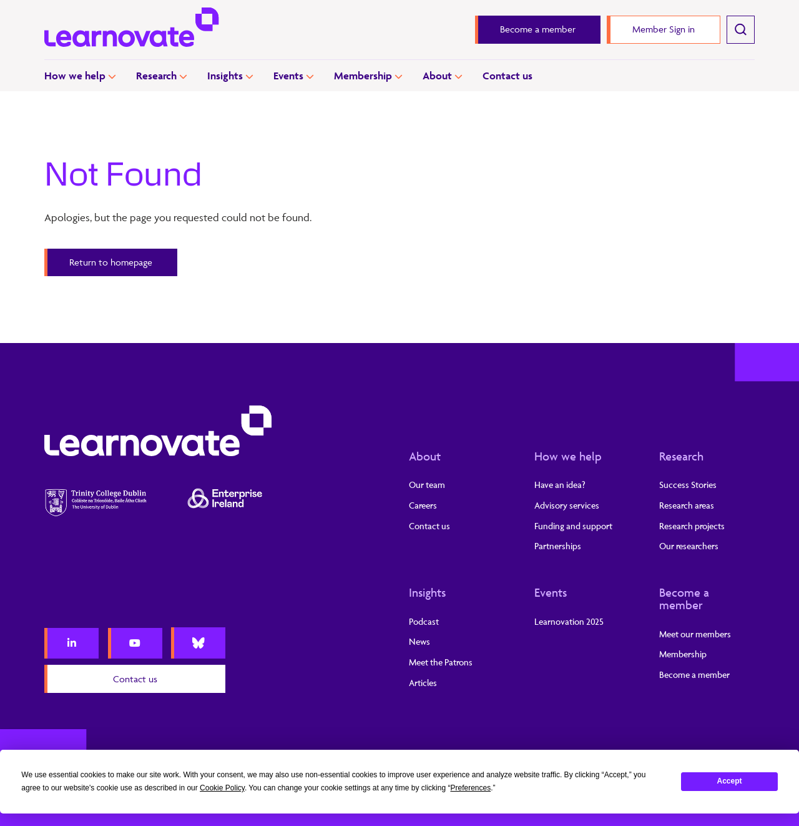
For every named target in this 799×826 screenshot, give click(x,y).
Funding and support (573, 525)
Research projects (692, 525)
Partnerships (557, 545)
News (419, 641)
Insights (225, 75)
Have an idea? (560, 484)
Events (288, 75)
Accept (729, 781)
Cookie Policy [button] (222, 788)
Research (156, 75)
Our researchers (688, 545)
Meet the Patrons (441, 662)
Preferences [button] (470, 788)
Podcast (424, 621)
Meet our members (695, 634)
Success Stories (688, 484)
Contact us (507, 75)
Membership (363, 75)
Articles (423, 682)
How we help (74, 75)
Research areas (686, 505)
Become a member (684, 598)
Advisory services (566, 505)
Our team (427, 484)
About (437, 75)
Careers (423, 505)
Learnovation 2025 (569, 621)
